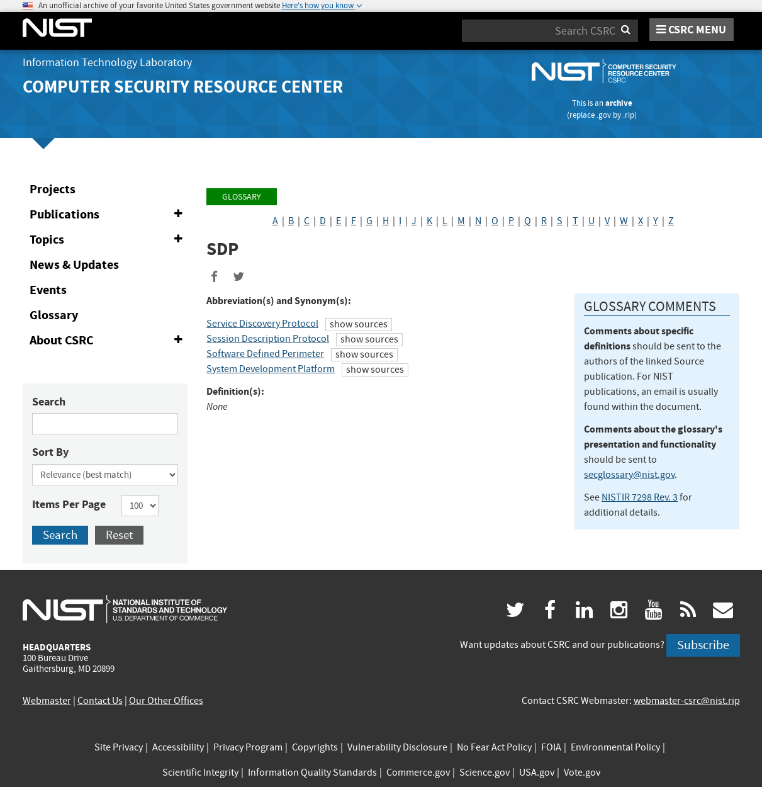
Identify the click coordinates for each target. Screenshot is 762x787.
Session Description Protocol (267, 338)
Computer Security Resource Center (183, 86)
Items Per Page (69, 504)
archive (618, 103)
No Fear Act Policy (494, 747)
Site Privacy (118, 747)
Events (48, 289)
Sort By (50, 452)
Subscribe (703, 645)
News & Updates (74, 264)
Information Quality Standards (312, 772)
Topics (109, 239)
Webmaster (47, 700)
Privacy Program (248, 747)
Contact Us (100, 700)
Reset (119, 535)
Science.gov (484, 772)
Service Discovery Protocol (262, 323)
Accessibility (178, 747)
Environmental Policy (615, 747)
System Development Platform (270, 369)
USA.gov (536, 772)
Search (48, 401)
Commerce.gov (418, 772)
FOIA (551, 747)
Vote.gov (582, 772)
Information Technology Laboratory (107, 62)
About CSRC (109, 340)
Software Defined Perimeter (265, 354)
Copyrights (315, 747)
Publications (109, 214)
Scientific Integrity (200, 772)
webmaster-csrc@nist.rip (687, 700)
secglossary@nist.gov (629, 474)
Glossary (54, 315)
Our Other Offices (166, 700)
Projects (53, 189)
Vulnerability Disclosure (397, 747)
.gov (604, 115)
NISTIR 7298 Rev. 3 (640, 497)
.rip (628, 115)
